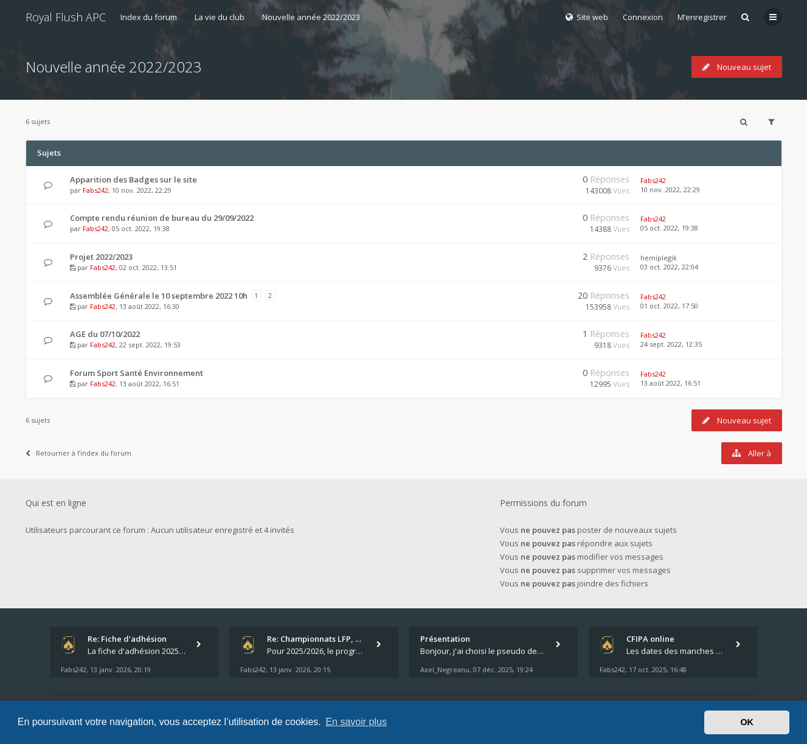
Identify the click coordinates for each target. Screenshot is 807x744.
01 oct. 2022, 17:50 (669, 305)
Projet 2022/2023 (101, 256)
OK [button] (746, 722)
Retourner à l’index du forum (78, 452)
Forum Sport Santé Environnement (136, 372)
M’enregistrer (702, 17)
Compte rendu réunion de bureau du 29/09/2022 (162, 217)
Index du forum (148, 17)
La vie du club (219, 17)
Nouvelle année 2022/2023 (311, 17)
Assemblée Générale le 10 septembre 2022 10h (159, 295)
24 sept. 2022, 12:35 (671, 344)
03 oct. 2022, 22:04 (669, 266)
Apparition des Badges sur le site (133, 179)
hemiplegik (658, 257)
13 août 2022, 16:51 (670, 383)
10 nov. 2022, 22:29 (670, 189)
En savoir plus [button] (356, 722)
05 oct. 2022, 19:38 (669, 227)
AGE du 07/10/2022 (105, 334)
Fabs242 (95, 190)
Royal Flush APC (66, 17)
